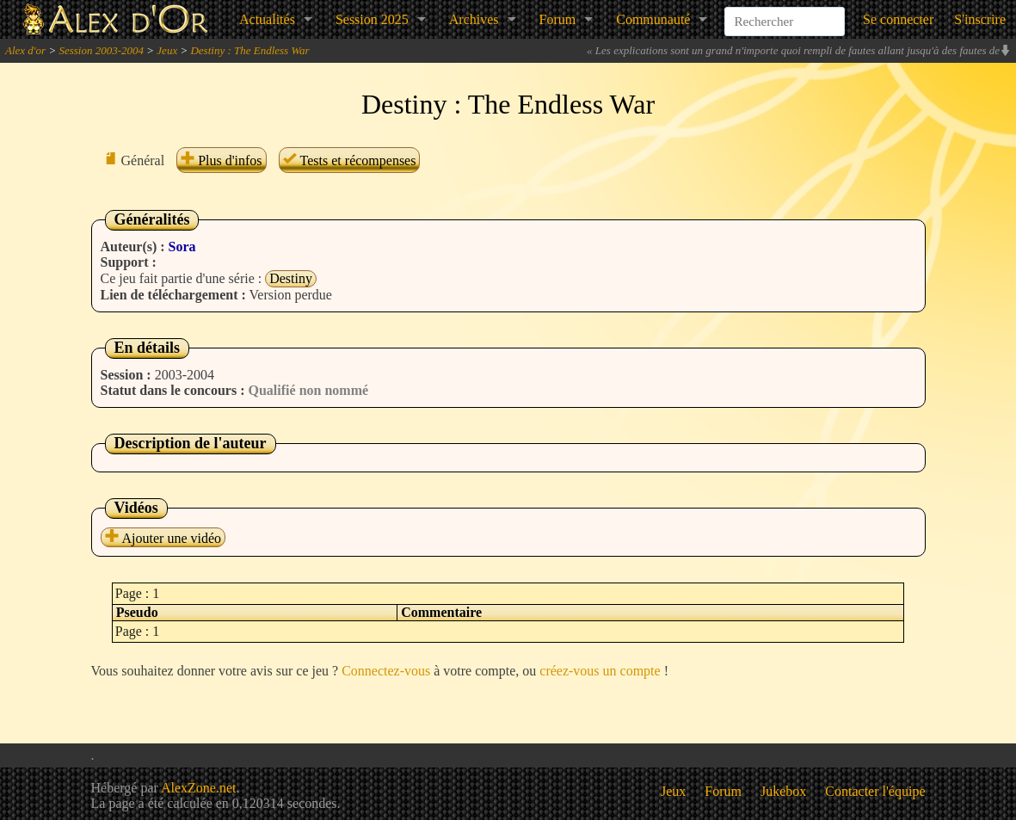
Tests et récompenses (349, 160)
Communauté (653, 19)
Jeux (167, 50)
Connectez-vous (386, 670)
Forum (557, 19)
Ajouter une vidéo (163, 538)
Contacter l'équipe (875, 791)
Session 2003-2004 (101, 50)
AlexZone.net (199, 787)
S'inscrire (980, 19)
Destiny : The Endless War (249, 50)
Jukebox (783, 791)
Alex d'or (25, 50)
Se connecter (898, 19)
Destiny (290, 278)
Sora (182, 246)
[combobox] (784, 12)
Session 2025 (372, 19)
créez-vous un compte (599, 670)
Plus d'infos (221, 160)
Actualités (267, 19)
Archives (474, 19)
